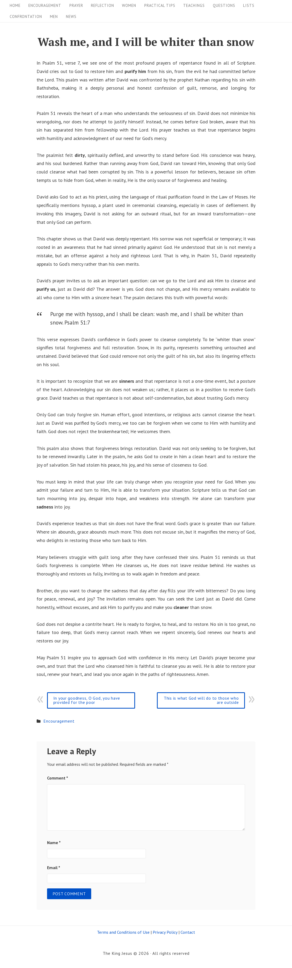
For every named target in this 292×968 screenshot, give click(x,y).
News (71, 16)
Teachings (194, 5)
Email (53, 867)
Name (54, 842)
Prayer (76, 5)
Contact (188, 932)
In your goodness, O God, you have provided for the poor (86, 700)
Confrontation (26, 16)
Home (15, 5)
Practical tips (159, 5)
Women (129, 5)
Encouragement (44, 5)
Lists (248, 5)
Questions (224, 5)
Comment (57, 778)
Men (54, 16)
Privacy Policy (165, 932)
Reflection (102, 5)
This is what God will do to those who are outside (201, 700)
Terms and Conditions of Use (123, 932)
